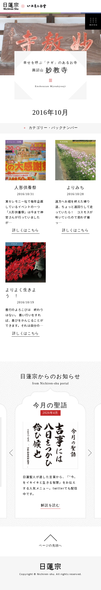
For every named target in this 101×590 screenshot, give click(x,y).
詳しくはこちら (25, 230)
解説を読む (50, 505)
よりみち (75, 187)
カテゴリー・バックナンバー (53, 128)
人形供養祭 (25, 187)
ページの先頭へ (50, 545)
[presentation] (11, 453)
